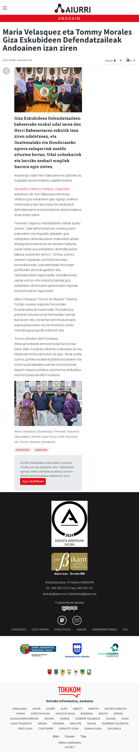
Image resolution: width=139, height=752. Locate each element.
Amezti (77, 708)
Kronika (58, 723)
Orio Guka (25, 728)
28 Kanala (114, 728)
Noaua (91, 723)
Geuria (49, 718)
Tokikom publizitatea (69, 742)
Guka (125, 718)
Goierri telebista (87, 718)
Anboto (93, 708)
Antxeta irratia (115, 708)
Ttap (83, 736)
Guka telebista (21, 723)
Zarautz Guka (69, 728)
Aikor (37, 708)
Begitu (103, 713)
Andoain (69, 18)
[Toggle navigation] (5, 8)
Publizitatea (62, 629)
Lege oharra (40, 629)
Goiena (65, 718)
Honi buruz (18, 629)
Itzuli (128, 60)
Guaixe (111, 718)
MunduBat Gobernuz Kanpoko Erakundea (42, 189)
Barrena (87, 713)
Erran (118, 713)
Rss (125, 629)
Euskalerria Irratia (24, 718)
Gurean (70, 736)
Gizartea (22, 449)
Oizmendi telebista (115, 723)
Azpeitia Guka (40, 713)
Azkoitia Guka (65, 713)
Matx (56, 736)
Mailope (75, 723)
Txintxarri (45, 728)
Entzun (110, 60)
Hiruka (42, 723)
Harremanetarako (104, 629)
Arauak (82, 629)
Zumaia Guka (93, 728)
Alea (64, 708)
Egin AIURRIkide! (32, 481)
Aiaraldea (20, 708)
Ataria (20, 713)
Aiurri (50, 708)
